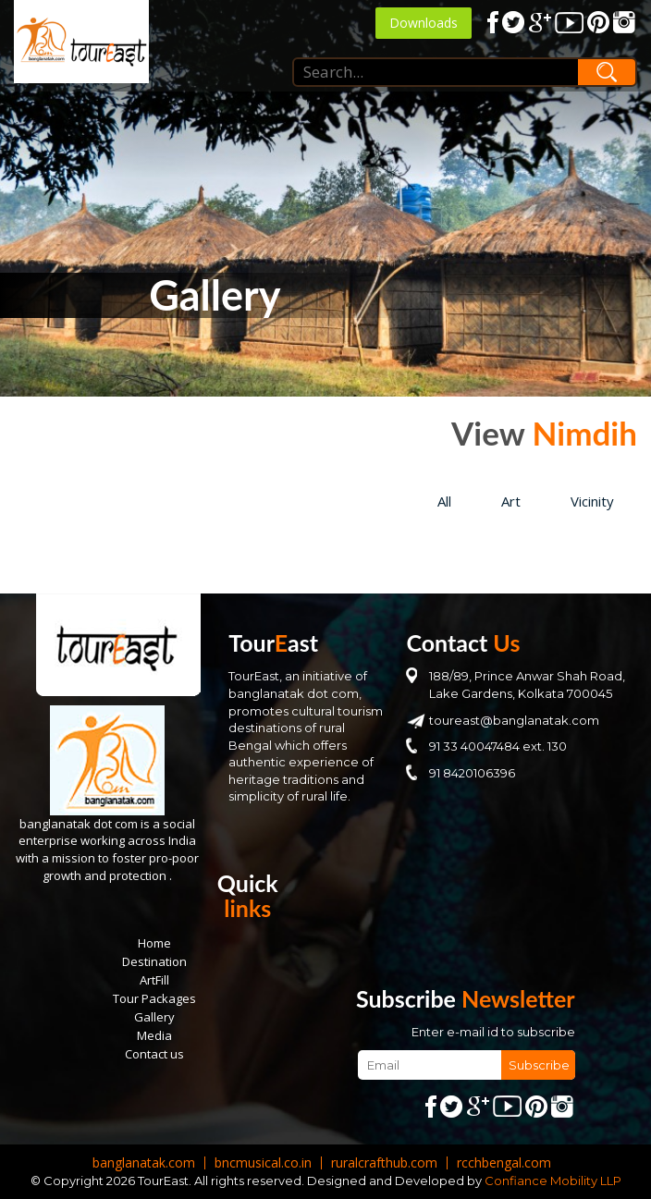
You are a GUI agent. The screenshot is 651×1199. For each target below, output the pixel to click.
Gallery (154, 1017)
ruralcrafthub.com (384, 1162)
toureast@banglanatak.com (514, 720)
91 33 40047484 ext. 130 (498, 746)
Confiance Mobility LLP (553, 1180)
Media (154, 1035)
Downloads (423, 22)
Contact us (154, 1054)
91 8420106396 (472, 772)
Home (154, 943)
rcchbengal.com (504, 1162)
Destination (154, 961)
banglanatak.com (143, 1162)
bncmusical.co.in (263, 1162)
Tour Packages (154, 998)
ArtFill (154, 980)
